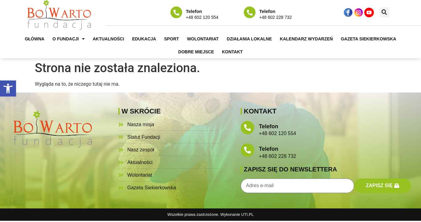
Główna (34, 38)
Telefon (194, 11)
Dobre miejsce (196, 51)
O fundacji (68, 39)
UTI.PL (247, 214)
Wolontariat (203, 38)
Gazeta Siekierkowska (368, 38)
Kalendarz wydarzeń (306, 38)
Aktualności (108, 38)
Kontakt (232, 51)
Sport (171, 38)
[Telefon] (176, 12)
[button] (8, 88)
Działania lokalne (249, 38)
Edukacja (144, 38)
